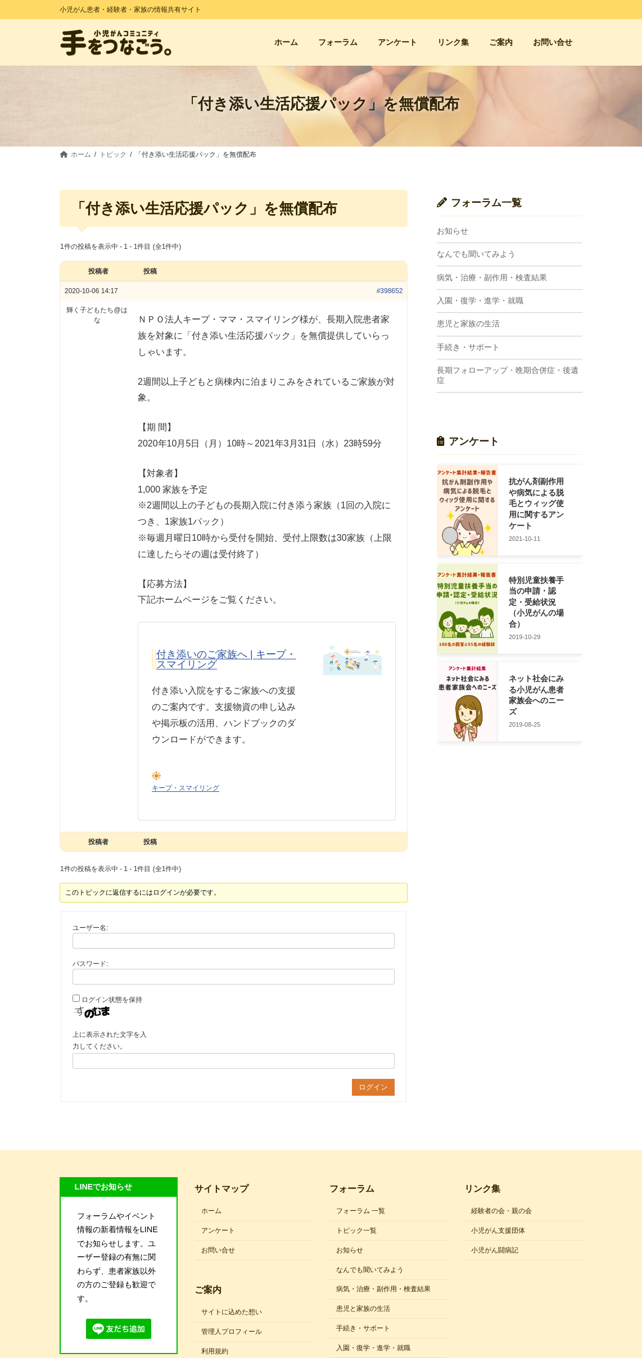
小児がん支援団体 (498, 1230)
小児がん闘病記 (494, 1250)
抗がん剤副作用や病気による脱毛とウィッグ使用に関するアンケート (536, 503)
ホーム (211, 1211)
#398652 (390, 291)
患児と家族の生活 (468, 324)
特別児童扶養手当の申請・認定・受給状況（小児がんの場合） (536, 602)
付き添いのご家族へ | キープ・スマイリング (226, 659)
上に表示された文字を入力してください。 (110, 1041)
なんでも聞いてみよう (476, 254)
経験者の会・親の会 (501, 1211)
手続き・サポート (468, 347)
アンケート (218, 1230)
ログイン (373, 1087)
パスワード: (90, 964)
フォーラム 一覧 (360, 1211)
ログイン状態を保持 (112, 1000)
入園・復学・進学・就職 (480, 300)
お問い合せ (218, 1250)
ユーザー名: (90, 928)
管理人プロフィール (231, 1332)
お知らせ (452, 230)
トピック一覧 (356, 1230)
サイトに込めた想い (231, 1312)
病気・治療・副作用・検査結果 (492, 277)
